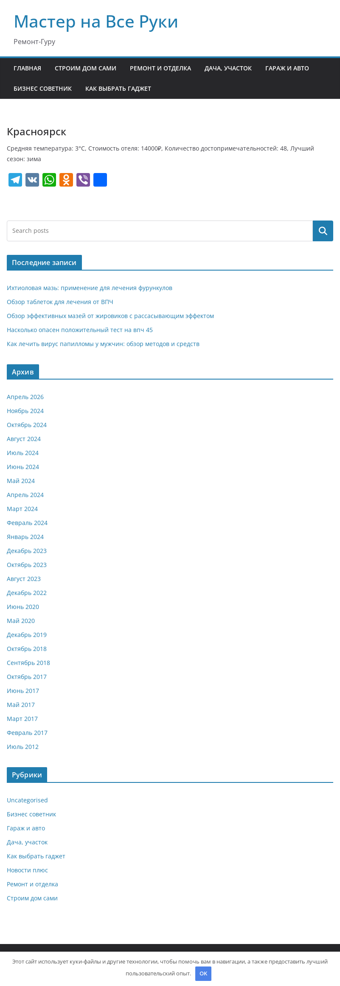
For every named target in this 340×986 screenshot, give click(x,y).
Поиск (323, 230)
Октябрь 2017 (27, 677)
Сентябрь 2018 (28, 663)
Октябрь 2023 (27, 565)
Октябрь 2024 (27, 425)
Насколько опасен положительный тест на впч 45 (80, 330)
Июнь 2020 (23, 607)
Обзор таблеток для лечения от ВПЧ (60, 302)
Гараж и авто (287, 68)
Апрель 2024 (25, 495)
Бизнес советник (43, 88)
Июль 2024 (23, 453)
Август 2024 (24, 439)
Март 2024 (22, 509)
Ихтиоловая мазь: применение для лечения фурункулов (89, 288)
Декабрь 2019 (27, 635)
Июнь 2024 (23, 467)
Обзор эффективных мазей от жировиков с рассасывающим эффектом (110, 316)
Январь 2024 (25, 537)
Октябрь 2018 (27, 649)
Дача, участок (228, 68)
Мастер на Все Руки (96, 21)
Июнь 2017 (23, 691)
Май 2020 (21, 621)
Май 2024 (21, 481)
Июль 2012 (23, 747)
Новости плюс (27, 870)
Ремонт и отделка (160, 68)
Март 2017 (22, 719)
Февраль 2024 (27, 523)
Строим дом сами (85, 68)
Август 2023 (24, 579)
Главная (27, 68)
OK (203, 973)
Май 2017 (21, 705)
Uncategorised (27, 800)
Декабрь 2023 (27, 551)
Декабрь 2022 (27, 593)
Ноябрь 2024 (25, 411)
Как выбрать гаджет (118, 88)
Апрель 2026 (25, 397)
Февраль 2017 (27, 733)
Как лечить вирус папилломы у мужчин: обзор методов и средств (103, 344)
